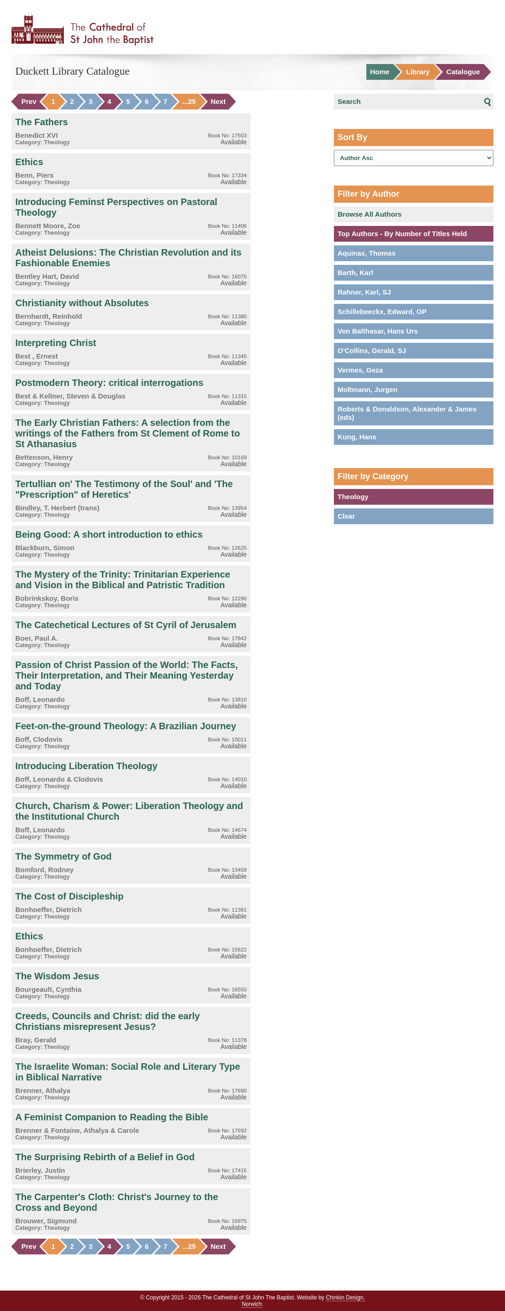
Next (218, 101)
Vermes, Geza (360, 370)
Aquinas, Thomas (367, 253)
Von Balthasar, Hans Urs (378, 331)
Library (418, 72)
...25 (188, 101)
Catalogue (463, 72)
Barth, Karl (355, 272)
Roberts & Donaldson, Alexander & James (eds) (407, 413)
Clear (346, 516)
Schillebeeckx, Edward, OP (382, 311)
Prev (29, 101)
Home (379, 72)
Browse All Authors (370, 214)
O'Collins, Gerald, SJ (372, 350)
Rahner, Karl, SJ (364, 292)
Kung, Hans (357, 437)
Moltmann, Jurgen (367, 389)
